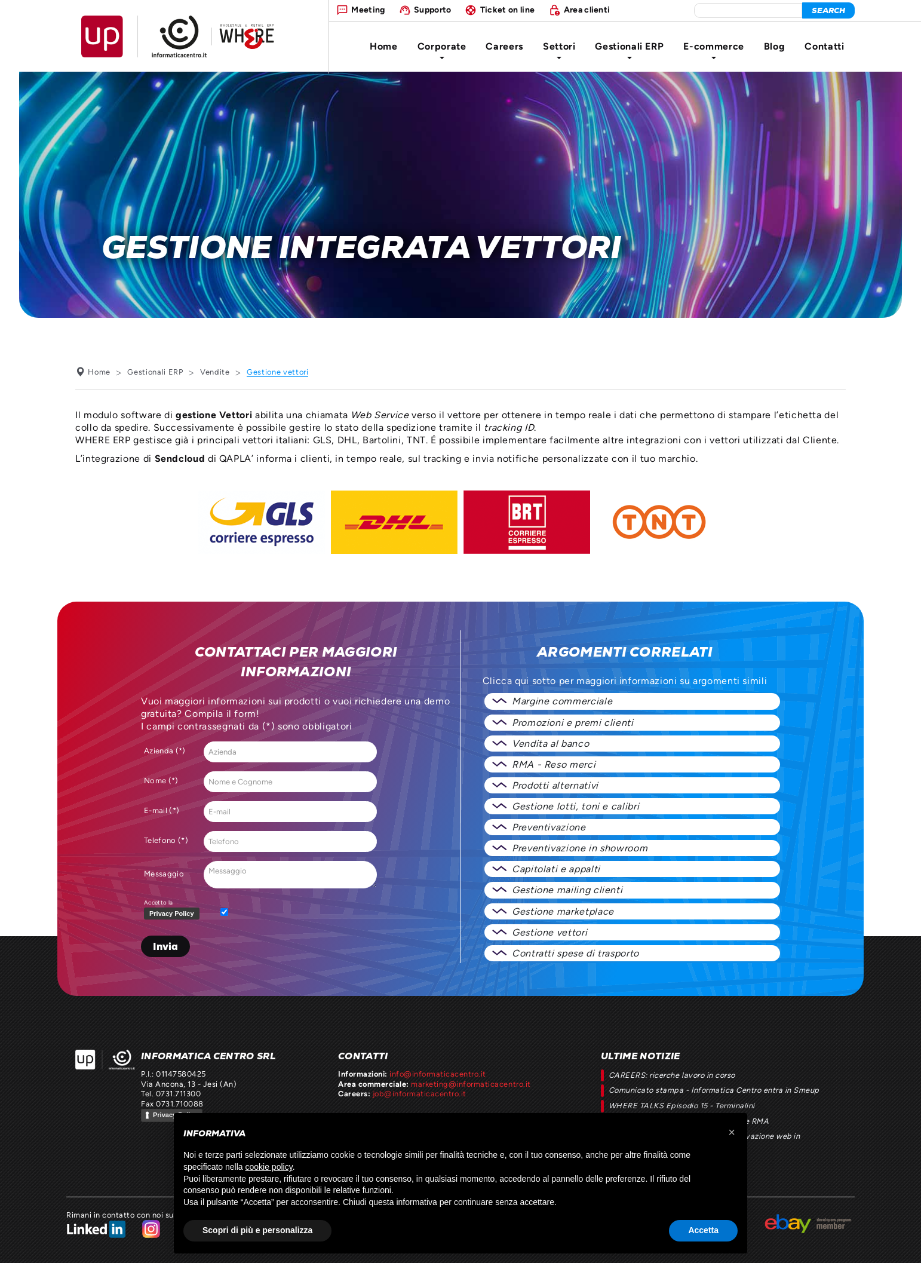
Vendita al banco (550, 743)
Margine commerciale (562, 701)
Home (384, 46)
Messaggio (164, 874)
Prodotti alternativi (555, 785)
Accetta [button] (703, 1230)
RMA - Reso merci (553, 764)
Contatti (824, 46)
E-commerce (713, 50)
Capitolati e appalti (556, 869)
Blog (774, 46)
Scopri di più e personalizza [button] (257, 1230)
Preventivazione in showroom (579, 848)
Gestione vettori (549, 932)
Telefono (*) (166, 840)
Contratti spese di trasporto (575, 953)
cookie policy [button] (269, 1167)
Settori (559, 50)
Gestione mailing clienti (567, 890)
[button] (731, 1132)
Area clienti (587, 9)
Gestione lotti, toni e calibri (575, 806)
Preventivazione (549, 827)
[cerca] (828, 10)
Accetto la (174, 910)
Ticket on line (507, 9)
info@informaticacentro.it (437, 1073)
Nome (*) (161, 780)
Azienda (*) (165, 751)
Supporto (433, 9)
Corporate (441, 50)
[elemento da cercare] (748, 10)
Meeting (368, 9)
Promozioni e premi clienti (573, 722)
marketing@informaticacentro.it (470, 1084)
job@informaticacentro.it (419, 1093)
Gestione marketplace (563, 911)
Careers (504, 46)
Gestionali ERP (629, 50)
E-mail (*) (161, 810)
